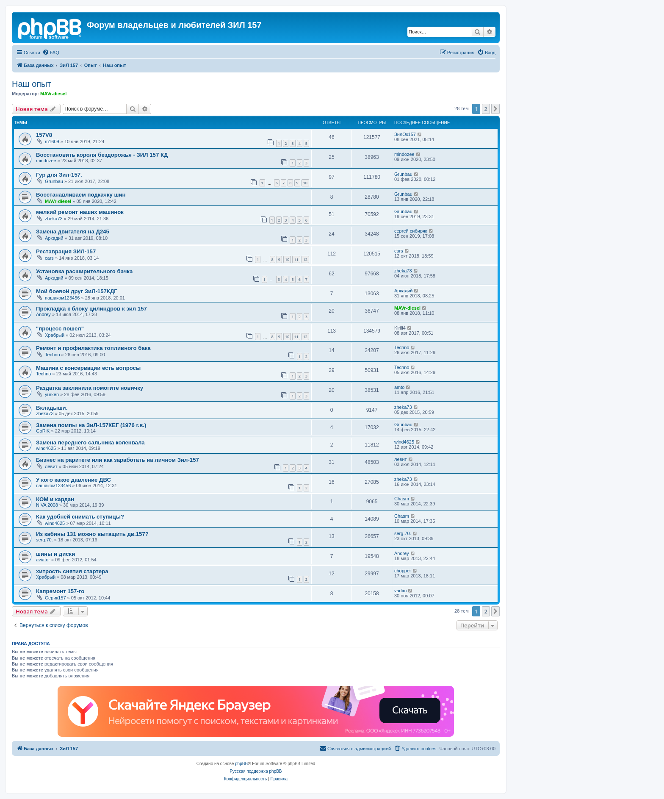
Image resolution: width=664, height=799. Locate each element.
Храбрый (54, 335)
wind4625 (46, 448)
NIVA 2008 (47, 505)
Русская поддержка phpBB (256, 771)
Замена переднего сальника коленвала (90, 442)
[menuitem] (50, 52)
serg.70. (44, 539)
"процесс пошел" (60, 328)
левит (51, 466)
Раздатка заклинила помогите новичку (89, 388)
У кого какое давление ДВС (73, 480)
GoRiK (43, 430)
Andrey (43, 314)
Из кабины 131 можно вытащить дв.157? (92, 534)
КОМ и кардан (55, 499)
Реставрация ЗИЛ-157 (66, 251)
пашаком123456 (62, 297)
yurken (52, 394)
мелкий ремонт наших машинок (80, 212)
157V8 (44, 135)
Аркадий (54, 238)
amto (399, 387)
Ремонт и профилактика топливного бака (93, 348)
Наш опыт (31, 84)
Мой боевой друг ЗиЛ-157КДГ (76, 291)
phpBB (241, 763)
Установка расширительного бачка (84, 271)
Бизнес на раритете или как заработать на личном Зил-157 (117, 460)
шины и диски (55, 554)
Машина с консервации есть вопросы (88, 368)
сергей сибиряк (410, 230)
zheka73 (54, 218)
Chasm (401, 498)
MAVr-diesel (53, 93)
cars (49, 258)
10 (305, 183)
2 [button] (485, 109)
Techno (52, 354)
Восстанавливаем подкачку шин (81, 194)
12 (305, 259)
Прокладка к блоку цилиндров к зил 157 (91, 308)
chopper (402, 570)
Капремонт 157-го (60, 591)
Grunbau (54, 181)
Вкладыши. (51, 408)
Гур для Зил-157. (59, 175)
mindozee (46, 160)
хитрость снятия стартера (72, 571)
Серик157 (55, 597)
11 (296, 259)
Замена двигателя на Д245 (72, 231)
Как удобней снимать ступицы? (80, 516)
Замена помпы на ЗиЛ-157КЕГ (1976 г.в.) (91, 425)
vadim (400, 590)
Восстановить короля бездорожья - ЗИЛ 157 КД (102, 155)
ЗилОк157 (405, 134)
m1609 (52, 141)
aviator (43, 559)
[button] (495, 109)
